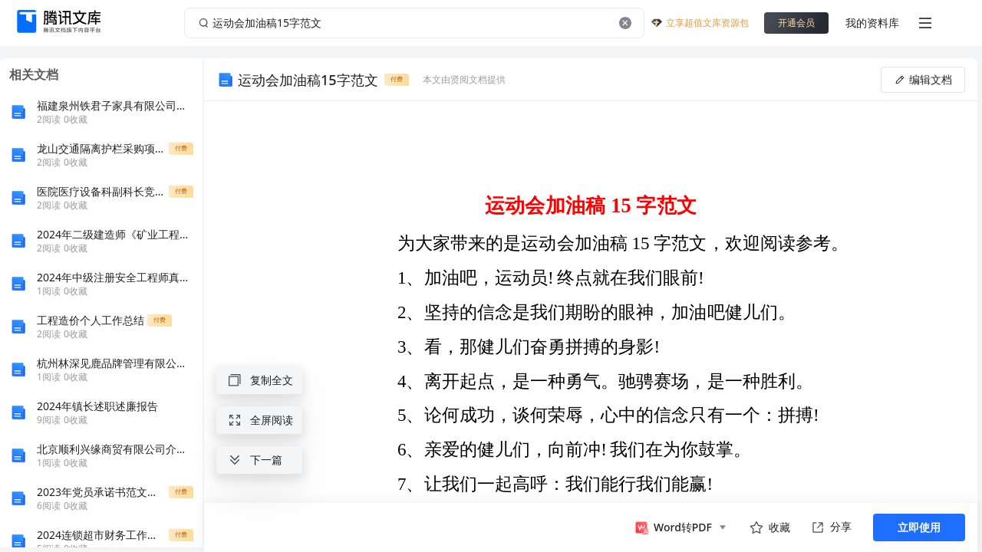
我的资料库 (872, 22)
